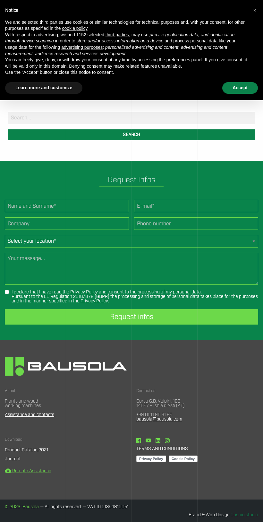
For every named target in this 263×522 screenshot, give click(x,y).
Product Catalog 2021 (26, 450)
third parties (117, 34)
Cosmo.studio (244, 515)
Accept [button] (240, 87)
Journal (12, 459)
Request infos (131, 316)
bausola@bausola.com (159, 419)
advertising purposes (82, 47)
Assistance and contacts (29, 415)
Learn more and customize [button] (43, 87)
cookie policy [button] (74, 28)
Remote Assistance (28, 471)
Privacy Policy (84, 292)
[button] (255, 10)
